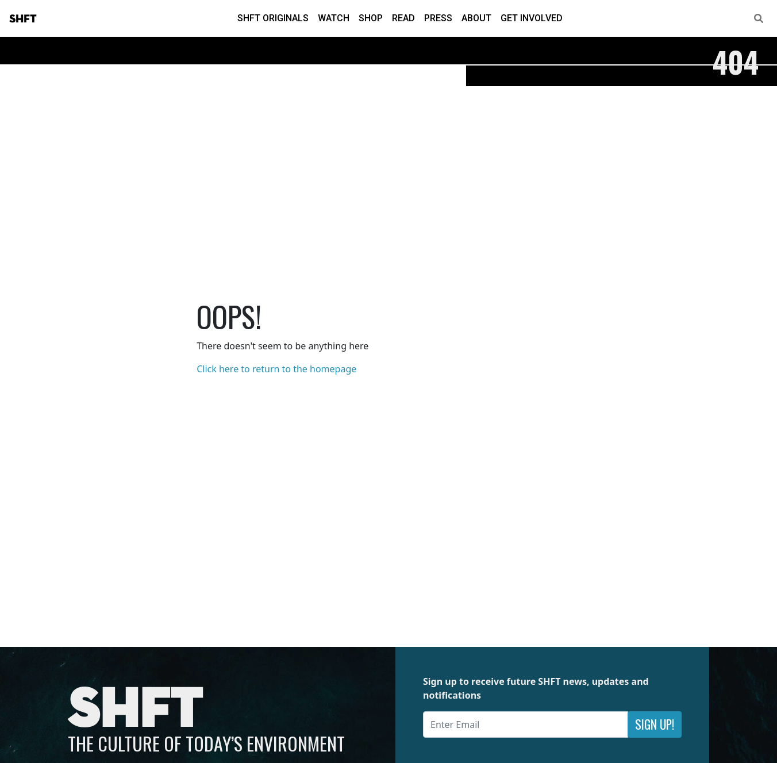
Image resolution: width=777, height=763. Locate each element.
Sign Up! (654, 724)
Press (438, 18)
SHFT (23, 19)
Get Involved (532, 18)
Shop (371, 18)
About (476, 18)
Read (403, 18)
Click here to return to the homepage (276, 369)
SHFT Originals (273, 18)
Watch (333, 18)
